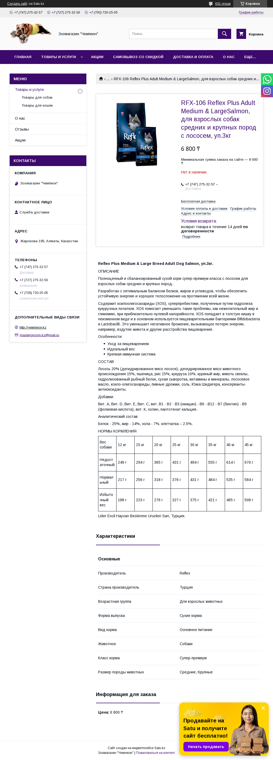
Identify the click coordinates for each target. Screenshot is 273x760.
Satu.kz (159, 748)
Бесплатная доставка (198, 201)
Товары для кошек (37, 105)
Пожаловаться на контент (155, 753)
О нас (229, 57)
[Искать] (224, 34)
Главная (22, 57)
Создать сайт (17, 4)
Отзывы (22, 129)
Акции (97, 57)
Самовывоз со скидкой (138, 57)
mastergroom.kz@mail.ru (39, 335)
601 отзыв (223, 4)
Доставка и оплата (193, 57)
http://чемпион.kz (32, 327)
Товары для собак (37, 97)
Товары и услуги (58, 57)
